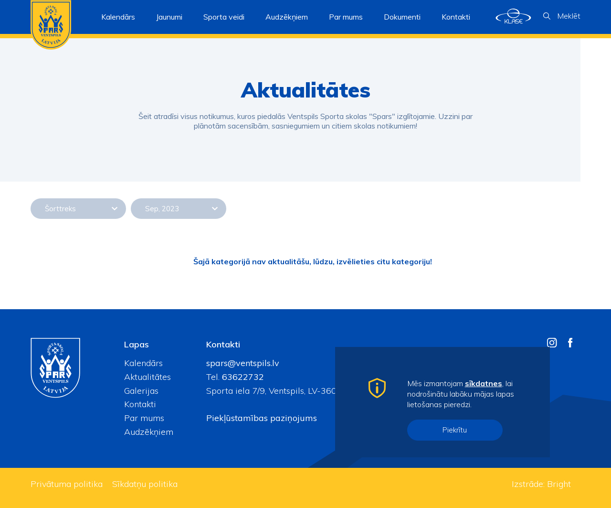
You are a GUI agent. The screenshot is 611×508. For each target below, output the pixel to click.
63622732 (242, 376)
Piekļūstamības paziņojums (261, 417)
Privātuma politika (67, 483)
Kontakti (456, 17)
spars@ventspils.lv (242, 362)
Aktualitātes (147, 376)
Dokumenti (402, 17)
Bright (559, 483)
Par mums (144, 417)
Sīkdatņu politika (145, 483)
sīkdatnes (483, 383)
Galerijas (141, 390)
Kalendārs (118, 17)
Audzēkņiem (148, 431)
